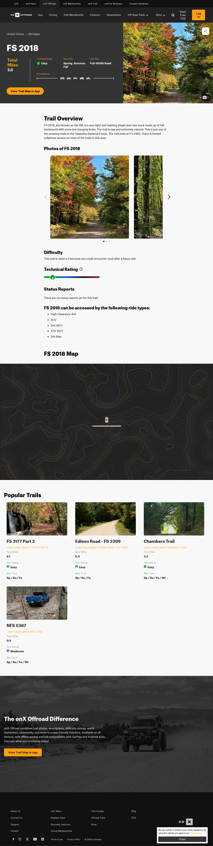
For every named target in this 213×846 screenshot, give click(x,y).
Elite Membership (74, 14)
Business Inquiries (60, 824)
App (40, 14)
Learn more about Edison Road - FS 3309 (101, 547)
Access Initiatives (139, 3)
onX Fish (92, 3)
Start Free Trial (183, 15)
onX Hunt (31, 3)
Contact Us (16, 817)
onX (16, 3)
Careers (15, 831)
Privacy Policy (73, 839)
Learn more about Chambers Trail (165, 547)
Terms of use (57, 839)
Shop (94, 824)
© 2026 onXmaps (93, 839)
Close (182, 839)
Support (15, 824)
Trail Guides (97, 811)
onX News (56, 811)
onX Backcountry (72, 3)
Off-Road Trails (138, 14)
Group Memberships (61, 831)
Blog (133, 811)
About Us (15, 811)
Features (95, 14)
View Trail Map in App (25, 91)
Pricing (53, 14)
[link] (81, 268)
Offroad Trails (98, 817)
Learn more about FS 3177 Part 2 (27, 547)
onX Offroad (49, 3)
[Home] (21, 15)
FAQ (133, 817)
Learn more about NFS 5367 (25, 631)
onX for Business (113, 3)
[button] (205, 31)
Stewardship (114, 14)
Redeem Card (58, 817)
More (160, 14)
